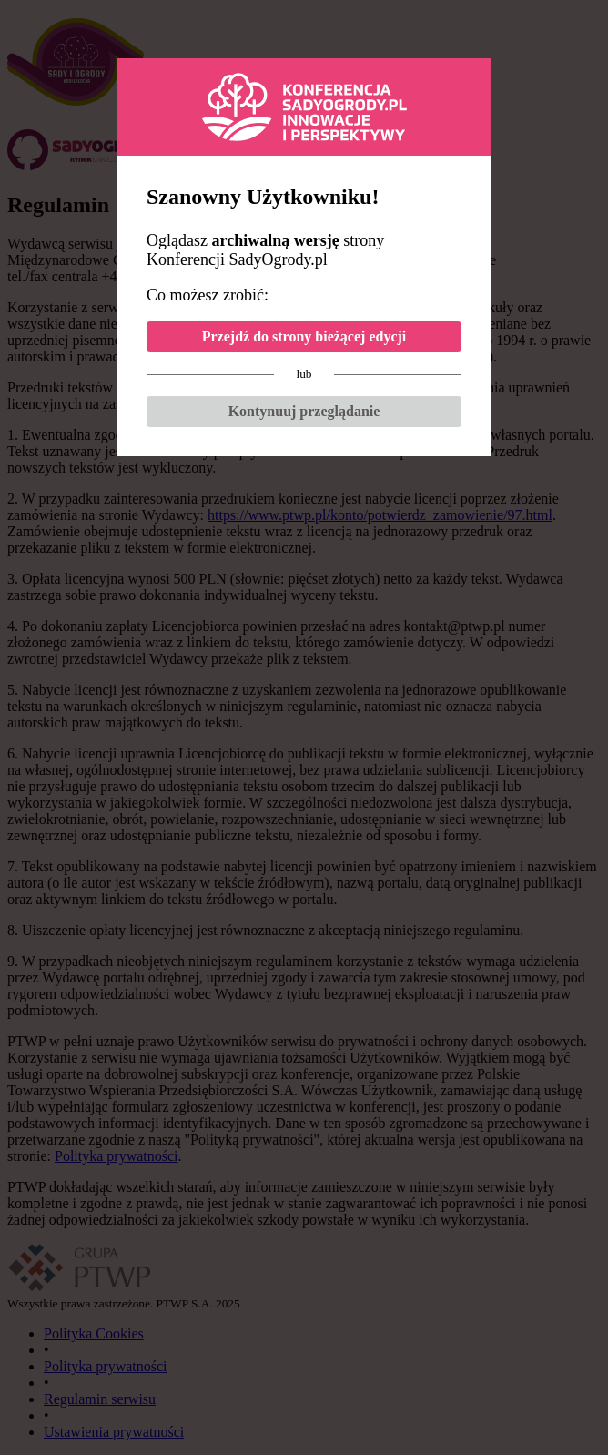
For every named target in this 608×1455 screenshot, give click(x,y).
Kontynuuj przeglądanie (304, 411)
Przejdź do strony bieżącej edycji (304, 336)
